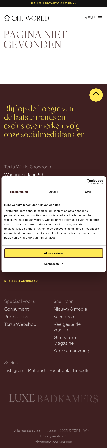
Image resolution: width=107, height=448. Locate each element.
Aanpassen (53, 263)
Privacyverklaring (53, 436)
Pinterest (37, 370)
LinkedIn (81, 370)
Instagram (14, 370)
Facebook (59, 370)
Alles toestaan (53, 253)
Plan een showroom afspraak (53, 3)
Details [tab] (53, 191)
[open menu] (93, 18)
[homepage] (26, 18)
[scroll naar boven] (96, 95)
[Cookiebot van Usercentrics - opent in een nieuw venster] (86, 181)
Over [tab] (88, 191)
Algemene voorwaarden (53, 441)
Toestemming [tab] (19, 191)
